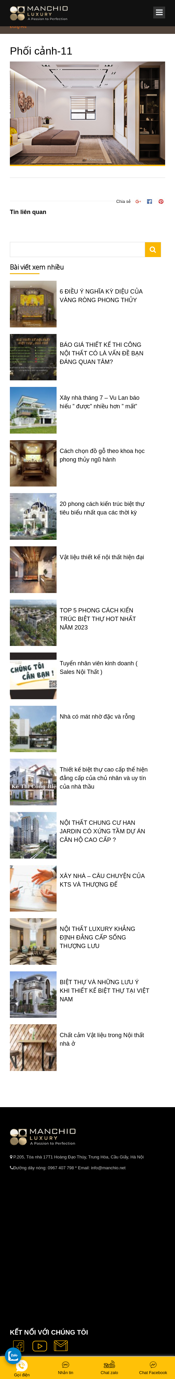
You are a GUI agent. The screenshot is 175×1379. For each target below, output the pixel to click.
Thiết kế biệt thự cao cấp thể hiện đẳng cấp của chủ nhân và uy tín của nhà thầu (104, 778)
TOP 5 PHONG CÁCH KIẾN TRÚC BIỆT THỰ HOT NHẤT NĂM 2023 (98, 619)
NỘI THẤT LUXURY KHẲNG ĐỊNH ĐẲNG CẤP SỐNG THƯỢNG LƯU (98, 937)
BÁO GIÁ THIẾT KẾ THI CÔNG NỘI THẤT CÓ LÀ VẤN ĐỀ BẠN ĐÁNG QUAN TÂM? (101, 353)
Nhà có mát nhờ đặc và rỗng (97, 716)
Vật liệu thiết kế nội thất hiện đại (102, 557)
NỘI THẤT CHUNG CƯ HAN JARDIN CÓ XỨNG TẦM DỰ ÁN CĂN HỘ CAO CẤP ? (102, 831)
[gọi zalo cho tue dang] (13, 1355)
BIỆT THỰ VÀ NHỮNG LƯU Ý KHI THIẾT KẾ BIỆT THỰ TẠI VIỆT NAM (104, 991)
